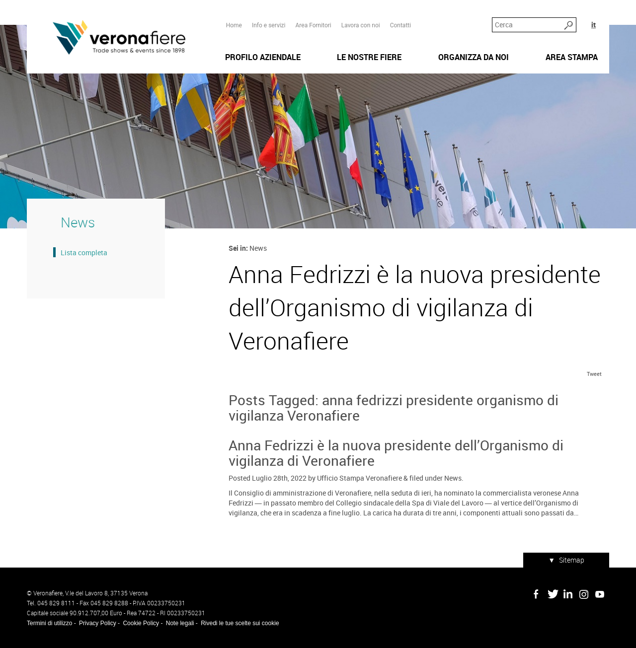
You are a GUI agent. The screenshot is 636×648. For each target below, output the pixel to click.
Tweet (594, 373)
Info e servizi (269, 25)
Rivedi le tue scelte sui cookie (240, 623)
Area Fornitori (313, 25)
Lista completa (84, 252)
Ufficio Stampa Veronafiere (359, 478)
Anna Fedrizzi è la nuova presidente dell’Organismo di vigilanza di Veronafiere (396, 452)
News (453, 478)
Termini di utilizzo (49, 623)
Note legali (180, 623)
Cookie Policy (141, 623)
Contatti (400, 25)
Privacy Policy (97, 623)
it (593, 24)
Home (234, 25)
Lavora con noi (360, 25)
